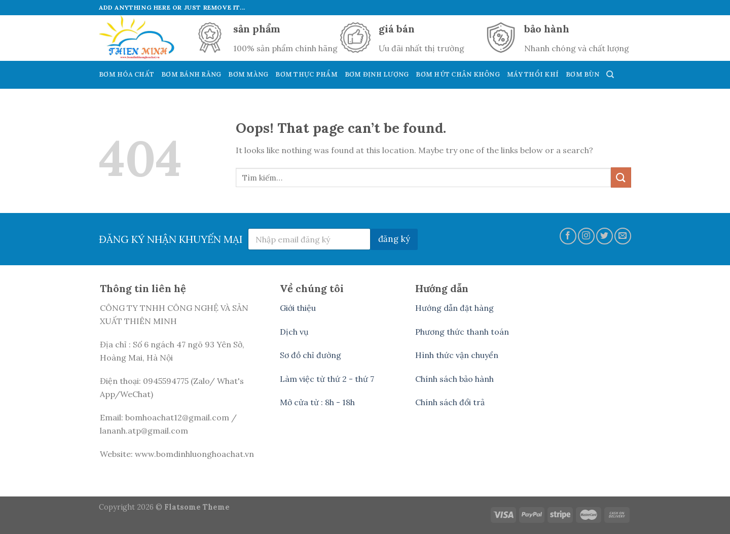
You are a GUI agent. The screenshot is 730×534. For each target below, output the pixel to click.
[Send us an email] (622, 236)
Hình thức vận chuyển (456, 355)
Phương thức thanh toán (462, 332)
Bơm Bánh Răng (191, 74)
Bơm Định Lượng (377, 74)
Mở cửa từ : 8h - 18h (317, 402)
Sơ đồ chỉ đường (310, 355)
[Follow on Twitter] (604, 236)
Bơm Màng (248, 74)
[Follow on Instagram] (586, 236)
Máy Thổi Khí (533, 74)
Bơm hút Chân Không (458, 74)
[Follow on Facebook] (568, 236)
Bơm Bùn (582, 74)
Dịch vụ (294, 332)
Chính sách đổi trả (450, 402)
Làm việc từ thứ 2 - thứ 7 (327, 379)
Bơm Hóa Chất (126, 74)
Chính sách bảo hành (454, 379)
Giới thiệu (298, 308)
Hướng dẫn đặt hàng (454, 308)
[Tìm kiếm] (610, 74)
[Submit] (621, 177)
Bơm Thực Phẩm (306, 74)
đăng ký (394, 238)
